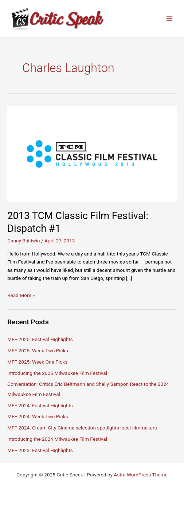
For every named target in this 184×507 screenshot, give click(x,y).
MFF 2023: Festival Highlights (40, 450)
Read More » (21, 295)
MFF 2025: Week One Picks (37, 362)
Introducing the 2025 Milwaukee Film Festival (57, 373)
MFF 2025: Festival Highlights (40, 339)
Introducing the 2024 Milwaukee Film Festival (57, 439)
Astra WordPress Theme (140, 475)
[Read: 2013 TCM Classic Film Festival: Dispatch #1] (92, 154)
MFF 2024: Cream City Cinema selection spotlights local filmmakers (82, 428)
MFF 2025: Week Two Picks (37, 350)
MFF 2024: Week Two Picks (37, 416)
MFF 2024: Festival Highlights (40, 405)
